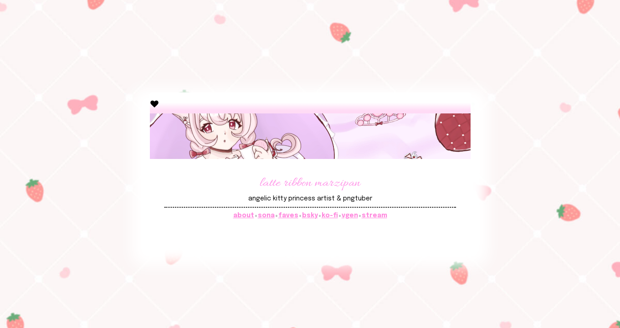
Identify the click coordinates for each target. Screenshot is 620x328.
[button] (154, 103)
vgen (350, 215)
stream (374, 215)
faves (288, 215)
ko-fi (330, 215)
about (243, 215)
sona (266, 215)
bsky (310, 215)
